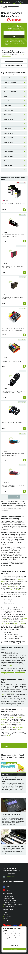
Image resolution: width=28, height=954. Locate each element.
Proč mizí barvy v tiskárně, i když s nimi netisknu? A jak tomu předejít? (12, 815)
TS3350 (19, 729)
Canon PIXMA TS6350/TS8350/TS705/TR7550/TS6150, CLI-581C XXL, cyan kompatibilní (13, 454)
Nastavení (14, 942)
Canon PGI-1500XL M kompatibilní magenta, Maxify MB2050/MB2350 (12, 267)
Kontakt (6, 918)
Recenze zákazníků (9, 906)
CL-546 (9, 586)
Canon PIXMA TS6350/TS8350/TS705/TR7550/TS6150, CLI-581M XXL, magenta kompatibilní (13, 486)
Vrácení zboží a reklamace (10, 900)
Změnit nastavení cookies (10, 920)
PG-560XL (10, 665)
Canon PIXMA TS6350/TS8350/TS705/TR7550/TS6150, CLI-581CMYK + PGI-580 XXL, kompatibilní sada (13, 329)
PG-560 (17, 590)
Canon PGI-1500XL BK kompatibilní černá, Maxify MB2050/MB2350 (12, 298)
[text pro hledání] (14, 33)
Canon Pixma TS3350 (18, 727)
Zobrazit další (14, 497)
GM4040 (3, 694)
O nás (5, 912)
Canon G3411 (10, 693)
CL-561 (16, 586)
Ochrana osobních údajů (10, 902)
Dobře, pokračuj (14, 949)
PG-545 (10, 590)
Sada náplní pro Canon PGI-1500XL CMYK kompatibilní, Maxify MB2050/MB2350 (13, 204)
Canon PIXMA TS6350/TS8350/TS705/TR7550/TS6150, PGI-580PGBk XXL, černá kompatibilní (13, 235)
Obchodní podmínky (9, 898)
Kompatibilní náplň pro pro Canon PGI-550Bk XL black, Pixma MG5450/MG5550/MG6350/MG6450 (13, 392)
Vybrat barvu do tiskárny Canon (12, 745)
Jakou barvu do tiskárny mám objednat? (13, 846)
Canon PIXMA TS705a (19, 623)
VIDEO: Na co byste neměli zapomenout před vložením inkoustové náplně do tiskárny (13, 779)
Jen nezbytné (14, 945)
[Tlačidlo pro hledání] (14, 36)
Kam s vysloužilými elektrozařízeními (13, 904)
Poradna (6, 914)
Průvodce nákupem (9, 896)
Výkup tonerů (7, 916)
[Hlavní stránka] (6, 2)
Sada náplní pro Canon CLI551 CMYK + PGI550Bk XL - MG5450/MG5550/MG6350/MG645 (13, 423)
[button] (17, 2)
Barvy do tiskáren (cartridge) (12, 6)
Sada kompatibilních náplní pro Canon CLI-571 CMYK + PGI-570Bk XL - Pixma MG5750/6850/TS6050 (13, 360)
